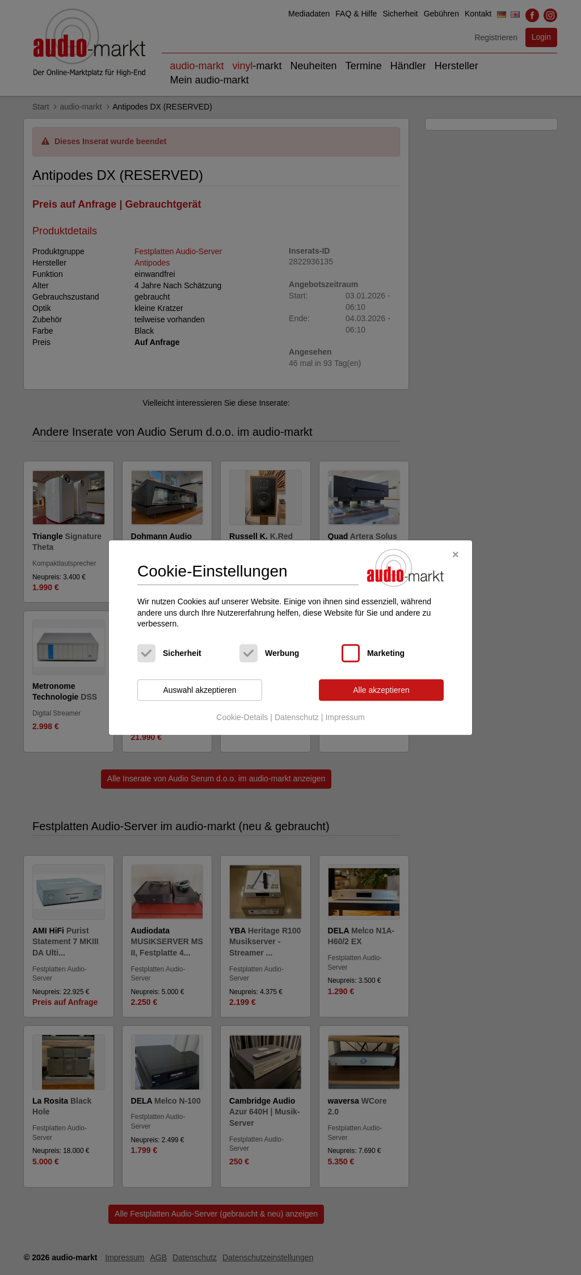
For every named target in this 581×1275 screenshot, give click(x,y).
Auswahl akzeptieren (199, 690)
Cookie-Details (242, 717)
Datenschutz (297, 717)
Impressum (344, 717)
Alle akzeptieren (381, 690)
